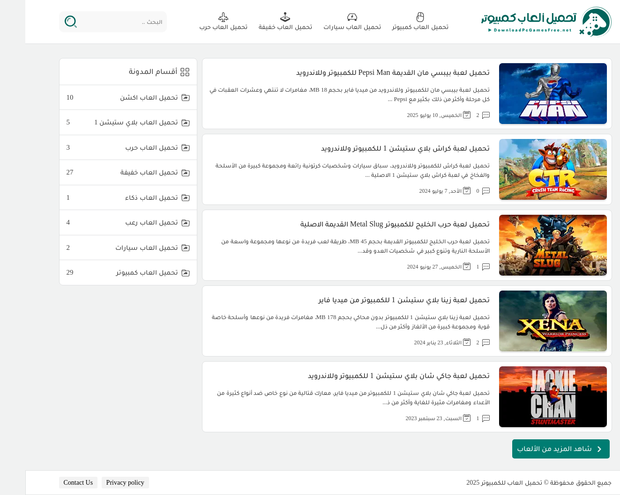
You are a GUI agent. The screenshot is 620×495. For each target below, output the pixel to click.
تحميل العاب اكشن (97, 97)
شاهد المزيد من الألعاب (536, 449)
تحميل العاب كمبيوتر (97, 272)
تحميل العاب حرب (97, 147)
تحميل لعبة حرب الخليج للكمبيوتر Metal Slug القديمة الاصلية (369, 224)
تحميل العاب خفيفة (97, 172)
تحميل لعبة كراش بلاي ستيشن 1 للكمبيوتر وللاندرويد (380, 148)
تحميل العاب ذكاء (97, 197)
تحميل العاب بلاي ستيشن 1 (97, 122)
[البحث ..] (99, 22)
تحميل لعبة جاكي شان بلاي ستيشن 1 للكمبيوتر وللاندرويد (373, 375)
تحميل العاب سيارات (97, 247)
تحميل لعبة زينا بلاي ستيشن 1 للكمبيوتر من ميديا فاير (378, 300)
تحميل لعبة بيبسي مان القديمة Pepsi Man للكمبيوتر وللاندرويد (367, 72)
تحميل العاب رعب (97, 222)
